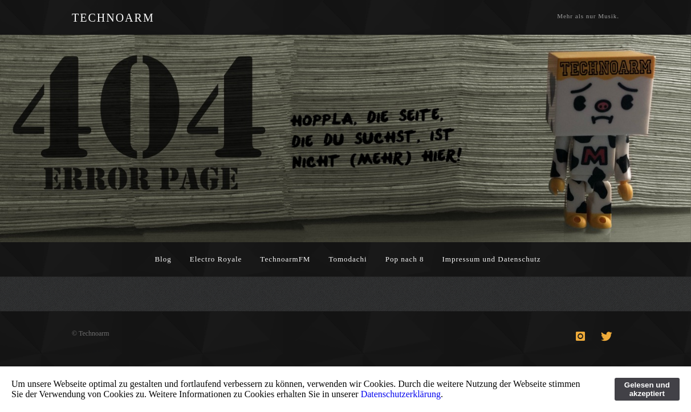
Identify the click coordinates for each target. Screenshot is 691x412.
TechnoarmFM (285, 259)
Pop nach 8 (404, 259)
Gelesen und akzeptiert (647, 389)
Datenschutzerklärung (401, 394)
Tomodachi (347, 259)
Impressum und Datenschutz (491, 259)
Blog (163, 259)
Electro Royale (216, 259)
